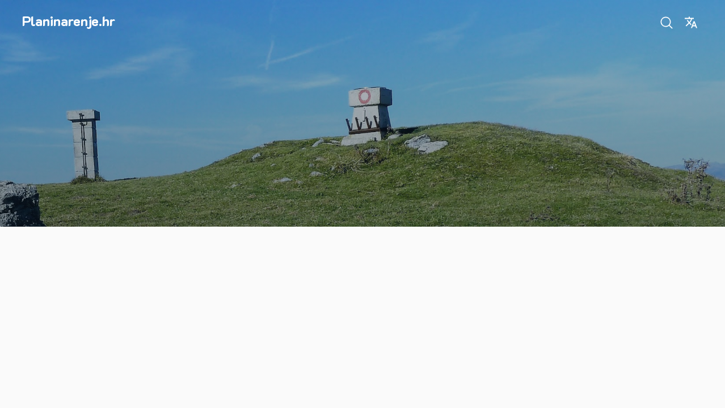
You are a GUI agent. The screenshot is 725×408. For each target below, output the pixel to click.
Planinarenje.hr (68, 20)
